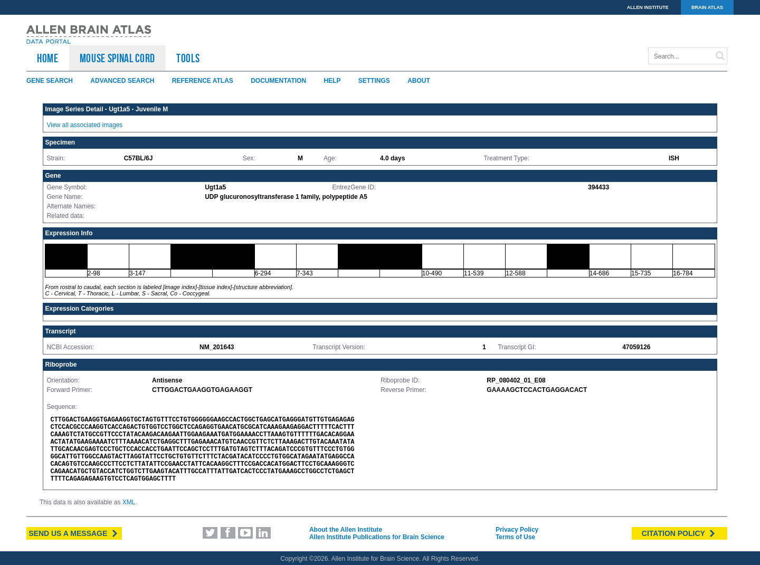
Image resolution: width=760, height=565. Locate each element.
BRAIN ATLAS (707, 7)
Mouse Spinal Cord (117, 58)
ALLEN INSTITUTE (648, 7)
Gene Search (49, 80)
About (418, 80)
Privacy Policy (517, 529)
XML (129, 502)
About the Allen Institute (345, 529)
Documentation (278, 80)
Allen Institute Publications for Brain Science (376, 537)
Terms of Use (515, 537)
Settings (374, 80)
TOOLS (188, 58)
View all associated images (84, 125)
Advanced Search (122, 80)
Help (332, 80)
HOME (48, 58)
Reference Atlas (202, 80)
